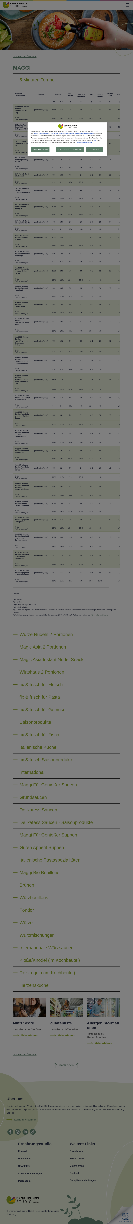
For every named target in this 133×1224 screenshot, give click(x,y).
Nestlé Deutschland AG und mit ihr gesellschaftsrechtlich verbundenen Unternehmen (64, 133)
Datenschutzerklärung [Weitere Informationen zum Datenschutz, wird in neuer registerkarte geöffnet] (84, 142)
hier (95, 140)
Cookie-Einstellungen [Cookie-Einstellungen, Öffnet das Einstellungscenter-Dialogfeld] (40, 149)
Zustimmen (95, 149)
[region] (67, 139)
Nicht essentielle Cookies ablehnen (70, 149)
